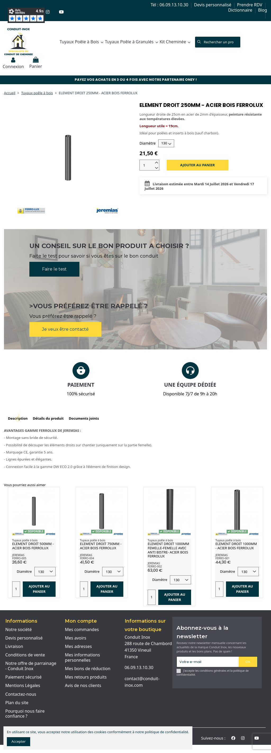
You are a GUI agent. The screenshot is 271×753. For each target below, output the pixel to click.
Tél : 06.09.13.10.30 (170, 5)
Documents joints (84, 418)
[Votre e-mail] (207, 662)
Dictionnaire (240, 10)
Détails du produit (48, 418)
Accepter (18, 741)
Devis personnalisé (213, 5)
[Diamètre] (166, 143)
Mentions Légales (22, 685)
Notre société (18, 629)
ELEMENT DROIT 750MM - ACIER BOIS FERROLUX (100, 545)
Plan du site (16, 702)
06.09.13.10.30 (139, 667)
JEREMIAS (18, 555)
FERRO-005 (19, 558)
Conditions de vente (25, 655)
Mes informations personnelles (82, 657)
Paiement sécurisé (23, 677)
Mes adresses (78, 646)
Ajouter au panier (197, 165)
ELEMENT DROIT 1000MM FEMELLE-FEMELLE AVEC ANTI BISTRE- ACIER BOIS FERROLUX (168, 549)
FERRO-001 (222, 558)
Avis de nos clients (83, 685)
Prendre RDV (250, 5)
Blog (262, 10)
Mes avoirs (75, 638)
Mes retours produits (86, 677)
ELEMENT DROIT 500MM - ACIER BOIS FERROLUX (33, 545)
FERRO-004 (87, 558)
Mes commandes (82, 629)
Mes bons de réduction (87, 668)
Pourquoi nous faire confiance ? (24, 714)
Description (18, 418)
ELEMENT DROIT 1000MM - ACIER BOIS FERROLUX (236, 545)
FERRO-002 (155, 566)
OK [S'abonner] (248, 661)
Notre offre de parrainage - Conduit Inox (30, 666)
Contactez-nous (20, 694)
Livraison (14, 646)
